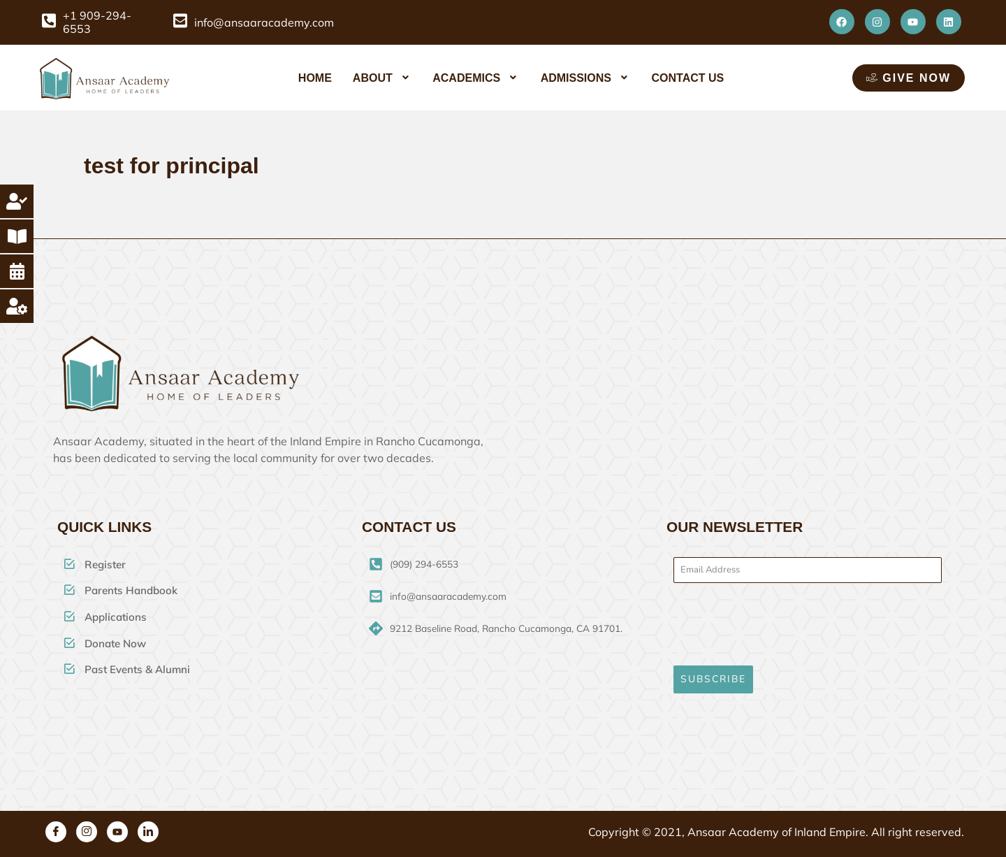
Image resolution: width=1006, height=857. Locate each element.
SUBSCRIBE (713, 679)
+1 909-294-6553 (97, 22)
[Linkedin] (148, 824)
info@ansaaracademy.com (264, 22)
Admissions (586, 78)
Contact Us (687, 78)
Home (315, 78)
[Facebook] (55, 824)
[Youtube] (117, 824)
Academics (475, 78)
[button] (382, 78)
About (382, 78)
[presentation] (807, 624)
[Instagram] (86, 824)
